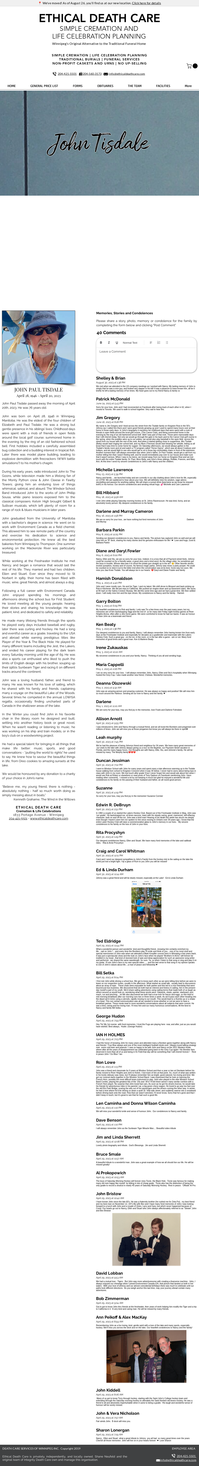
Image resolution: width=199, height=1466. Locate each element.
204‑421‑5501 (67, 73)
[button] (193, 65)
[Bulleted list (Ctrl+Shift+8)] (167, 342)
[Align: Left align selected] (151, 342)
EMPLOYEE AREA (183, 1448)
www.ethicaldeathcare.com (49, 818)
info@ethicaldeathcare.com (127, 73)
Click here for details (146, 3)
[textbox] (146, 359)
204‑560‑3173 (92, 73)
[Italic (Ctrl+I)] (109, 342)
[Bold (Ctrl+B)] (101, 342)
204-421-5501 (18, 818)
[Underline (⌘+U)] (117, 342)
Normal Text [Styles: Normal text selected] (130, 342)
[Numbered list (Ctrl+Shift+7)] (159, 342)
